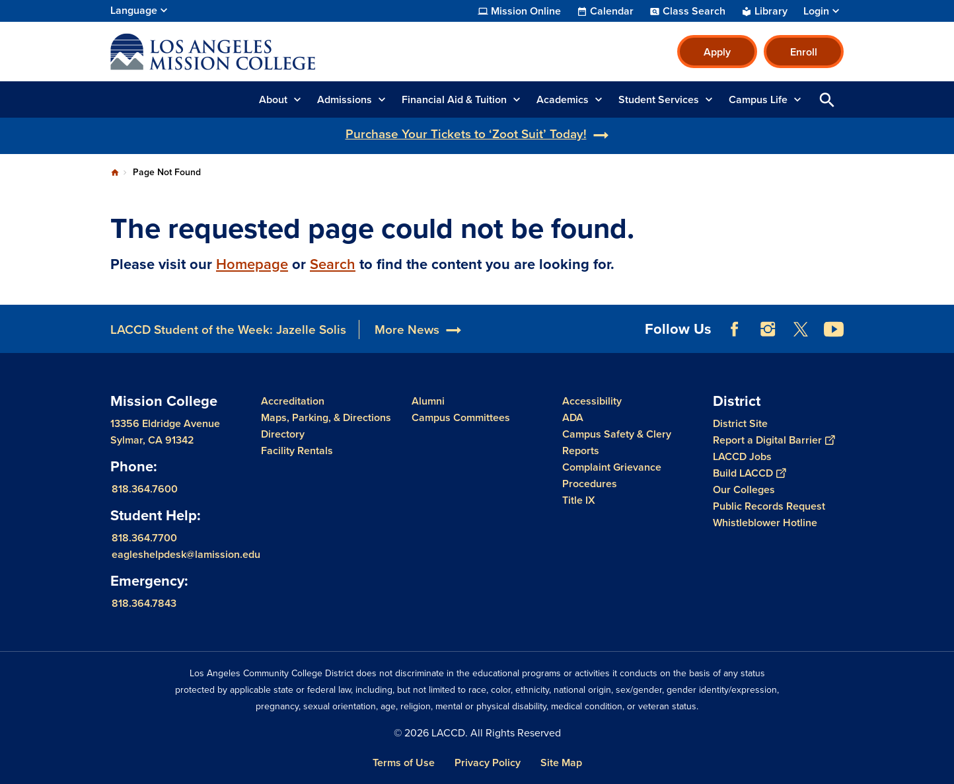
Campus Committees (461, 417)
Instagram (768, 329)
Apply (717, 51)
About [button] (273, 99)
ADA (572, 417)
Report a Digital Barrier (773, 440)
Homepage (252, 264)
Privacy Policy (488, 762)
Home (115, 172)
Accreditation (292, 401)
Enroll (803, 51)
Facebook (735, 329)
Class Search (694, 11)
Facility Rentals (297, 450)
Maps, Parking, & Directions (326, 417)
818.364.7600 (145, 488)
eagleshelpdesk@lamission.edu (186, 554)
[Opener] (941, 324)
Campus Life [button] (758, 99)
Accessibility (592, 401)
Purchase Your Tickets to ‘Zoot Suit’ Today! (466, 133)
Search (332, 264)
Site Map (561, 762)
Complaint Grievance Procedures (611, 475)
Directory (283, 434)
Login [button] (816, 11)
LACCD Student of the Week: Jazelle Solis (228, 329)
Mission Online (526, 11)
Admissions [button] (344, 99)
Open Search (827, 99)
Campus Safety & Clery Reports (616, 442)
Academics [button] (562, 99)
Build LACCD (749, 473)
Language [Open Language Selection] (133, 10)
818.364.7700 (144, 537)
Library (771, 11)
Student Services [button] (658, 99)
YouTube (834, 329)
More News (407, 329)
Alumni (428, 401)
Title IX (578, 500)
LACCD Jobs (742, 456)
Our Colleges (744, 489)
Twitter (801, 329)
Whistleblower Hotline (765, 522)
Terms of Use (404, 762)
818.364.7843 (144, 603)
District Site (740, 423)
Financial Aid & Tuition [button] (454, 99)
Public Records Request (769, 506)
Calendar (612, 11)
